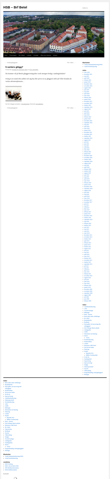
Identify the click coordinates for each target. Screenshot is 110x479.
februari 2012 (87, 258)
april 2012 (86, 254)
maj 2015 (86, 229)
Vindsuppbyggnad (11, 62)
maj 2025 (86, 76)
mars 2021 (87, 150)
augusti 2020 (87, 163)
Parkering (86, 349)
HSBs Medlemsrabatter (11, 470)
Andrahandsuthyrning (89, 306)
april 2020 (86, 167)
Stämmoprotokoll (88, 367)
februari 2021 (87, 151)
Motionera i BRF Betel (90, 345)
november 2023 (88, 103)
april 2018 (86, 196)
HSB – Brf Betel (15, 7)
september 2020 (88, 161)
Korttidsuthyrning (88, 339)
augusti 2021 (87, 140)
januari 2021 (87, 153)
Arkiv (85, 308)
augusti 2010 (87, 277)
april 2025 (86, 78)
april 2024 (86, 93)
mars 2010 (87, 283)
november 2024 (88, 86)
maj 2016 (86, 221)
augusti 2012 (87, 248)
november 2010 (88, 275)
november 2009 (88, 291)
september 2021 (88, 138)
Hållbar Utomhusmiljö (91, 355)
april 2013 (86, 241)
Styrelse (86, 368)
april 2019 (86, 179)
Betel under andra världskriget (92, 316)
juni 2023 (86, 111)
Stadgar (86, 365)
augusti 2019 (87, 173)
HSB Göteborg (9, 464)
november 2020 (88, 157)
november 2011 (88, 260)
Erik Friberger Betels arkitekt (91, 328)
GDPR (86, 332)
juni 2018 (86, 192)
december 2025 (88, 74)
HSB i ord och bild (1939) (11, 466)
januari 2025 (87, 82)
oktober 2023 (87, 105)
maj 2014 (86, 231)
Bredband (86, 322)
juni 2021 (86, 144)
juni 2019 (86, 175)
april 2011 (86, 270)
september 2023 (88, 107)
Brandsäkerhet (88, 320)
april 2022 (86, 126)
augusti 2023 (87, 109)
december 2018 (88, 186)
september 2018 (88, 188)
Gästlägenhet (87, 330)
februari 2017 (87, 212)
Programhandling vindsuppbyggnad (93, 372)
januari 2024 (87, 99)
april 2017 (86, 208)
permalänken (39, 104)
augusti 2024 (87, 88)
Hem (5, 55)
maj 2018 (86, 194)
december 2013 (88, 235)
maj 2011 (86, 268)
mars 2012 (87, 256)
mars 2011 (87, 272)
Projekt (86, 351)
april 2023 (86, 113)
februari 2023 (87, 117)
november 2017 (88, 202)
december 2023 (88, 101)
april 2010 (86, 281)
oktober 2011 (87, 262)
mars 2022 (87, 128)
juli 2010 (86, 279)
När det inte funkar (89, 347)
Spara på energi (88, 363)
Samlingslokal (88, 359)
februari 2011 (87, 274)
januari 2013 (87, 244)
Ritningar (86, 374)
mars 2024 (87, 95)
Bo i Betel (22, 55)
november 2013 (88, 237)
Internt (86, 336)
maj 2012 (86, 252)
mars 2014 (87, 233)
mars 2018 (87, 198)
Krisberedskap (88, 341)
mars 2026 (87, 72)
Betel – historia (88, 314)
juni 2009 (86, 299)
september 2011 (88, 264)
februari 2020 (87, 169)
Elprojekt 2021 (90, 353)
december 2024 (88, 84)
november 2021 (88, 134)
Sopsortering (87, 361)
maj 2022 (86, 124)
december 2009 (88, 289)
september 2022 (88, 122)
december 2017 (88, 200)
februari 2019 (87, 182)
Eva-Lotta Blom (33, 69)
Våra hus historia (45, 55)
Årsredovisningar (88, 310)
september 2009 (88, 293)
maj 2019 (86, 177)
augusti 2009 (87, 295)
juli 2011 (86, 266)
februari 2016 (87, 223)
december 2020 (88, 155)
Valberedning (87, 370)
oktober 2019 (87, 171)
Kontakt (36, 55)
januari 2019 (87, 184)
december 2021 (88, 132)
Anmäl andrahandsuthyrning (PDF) (93, 64)
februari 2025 (87, 80)
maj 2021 (86, 146)
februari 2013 (87, 243)
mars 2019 (87, 181)
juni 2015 (86, 227)
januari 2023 (87, 119)
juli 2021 (86, 142)
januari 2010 (87, 287)
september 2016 (88, 219)
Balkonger (87, 312)
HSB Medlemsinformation (12, 468)
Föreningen (13, 55)
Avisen (55, 55)
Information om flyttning (90, 334)
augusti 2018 (87, 190)
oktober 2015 (87, 225)
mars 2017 (87, 210)
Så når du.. (87, 357)
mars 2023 (87, 115)
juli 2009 (86, 297)
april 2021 (86, 148)
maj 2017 (86, 206)
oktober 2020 (87, 159)
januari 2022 (87, 130)
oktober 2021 (87, 136)
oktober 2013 (87, 239)
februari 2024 (87, 97)
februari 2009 (87, 301)
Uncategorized (25, 104)
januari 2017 (87, 213)
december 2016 (88, 215)
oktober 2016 (87, 217)
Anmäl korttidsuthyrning (90, 66)
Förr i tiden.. (71, 62)
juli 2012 (86, 250)
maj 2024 (86, 91)
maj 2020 (86, 165)
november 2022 (88, 120)
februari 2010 (87, 285)
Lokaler (29, 55)
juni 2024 (86, 90)
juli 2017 (86, 204)
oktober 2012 (87, 246)
